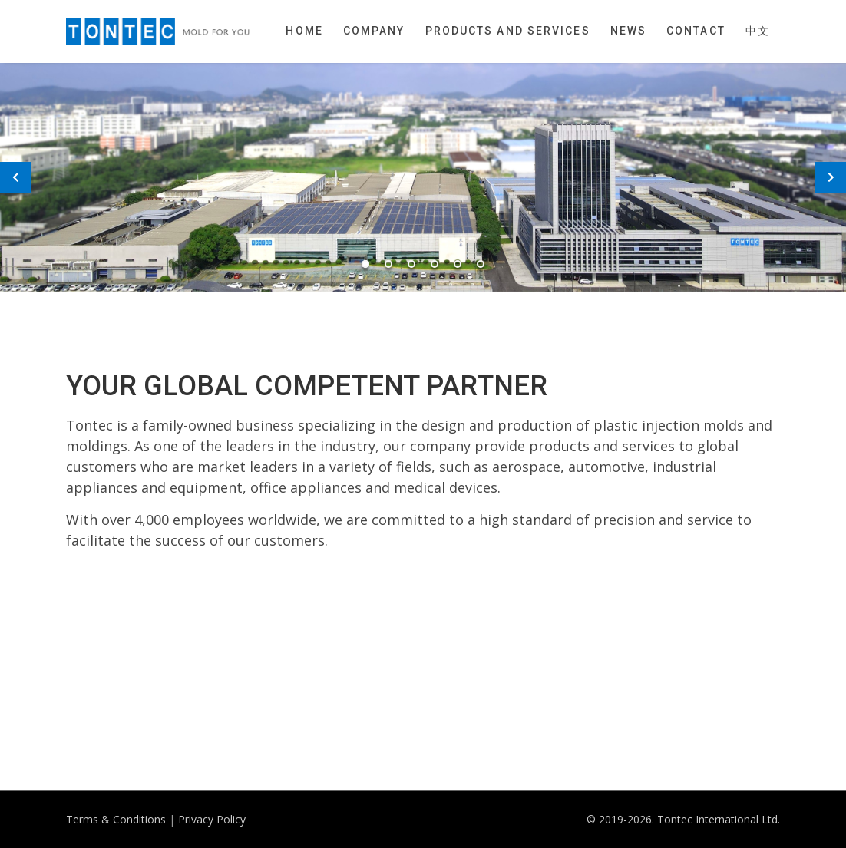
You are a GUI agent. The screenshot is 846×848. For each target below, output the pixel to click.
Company (374, 31)
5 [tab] (457, 264)
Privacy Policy (212, 819)
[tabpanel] (423, 177)
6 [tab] (480, 264)
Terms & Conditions (116, 819)
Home (304, 31)
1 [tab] (365, 264)
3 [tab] (411, 264)
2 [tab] (388, 264)
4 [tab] (434, 264)
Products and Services (507, 31)
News (628, 31)
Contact (695, 31)
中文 (757, 31)
